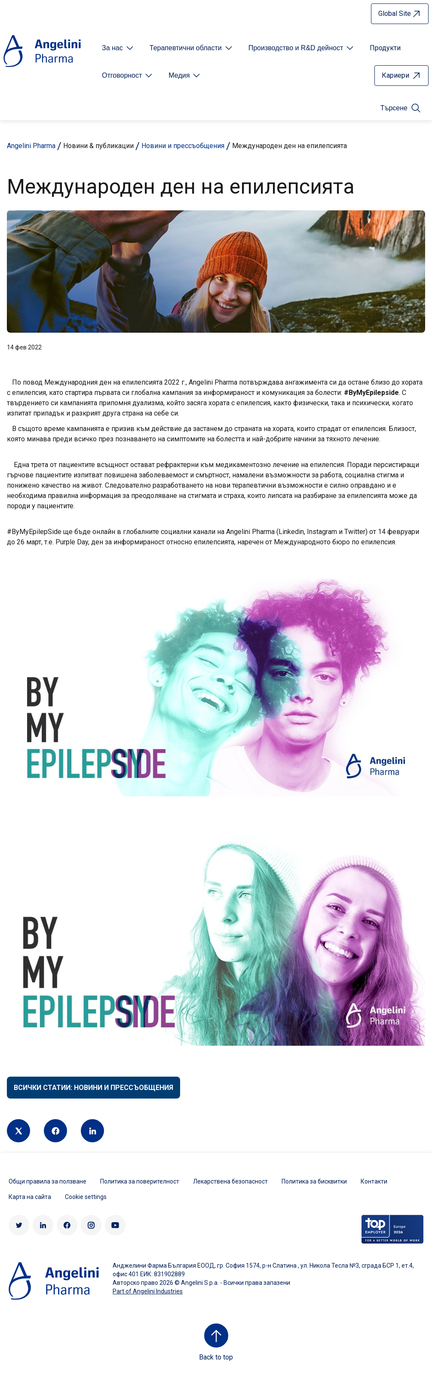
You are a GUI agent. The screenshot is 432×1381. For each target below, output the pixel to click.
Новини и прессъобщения (182, 146)
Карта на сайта (30, 1196)
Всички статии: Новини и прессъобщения (93, 1088)
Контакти (374, 1181)
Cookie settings (86, 1196)
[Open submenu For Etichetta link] (118, 48)
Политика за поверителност (139, 1181)
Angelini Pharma (31, 146)
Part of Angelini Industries (148, 1291)
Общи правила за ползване (47, 1181)
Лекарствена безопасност (230, 1181)
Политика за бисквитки (314, 1181)
